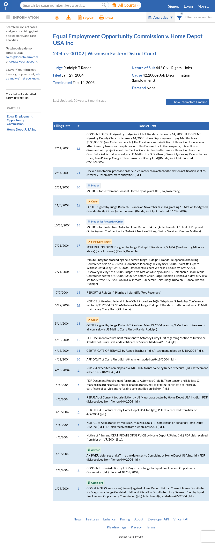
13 (78, 323)
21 (78, 173)
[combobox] (179, 17)
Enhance (109, 519)
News (77, 519)
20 (78, 187)
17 (78, 245)
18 (78, 225)
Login (188, 6)
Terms (150, 527)
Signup (173, 6)
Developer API (158, 519)
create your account (23, 61)
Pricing (125, 519)
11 (78, 350)
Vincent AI (180, 519)
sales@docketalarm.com (22, 57)
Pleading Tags (116, 527)
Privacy (136, 527)
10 (78, 359)
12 (78, 340)
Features (92, 519)
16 (78, 272)
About (138, 519)
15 (78, 292)
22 (78, 148)
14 (78, 305)
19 (78, 205)
